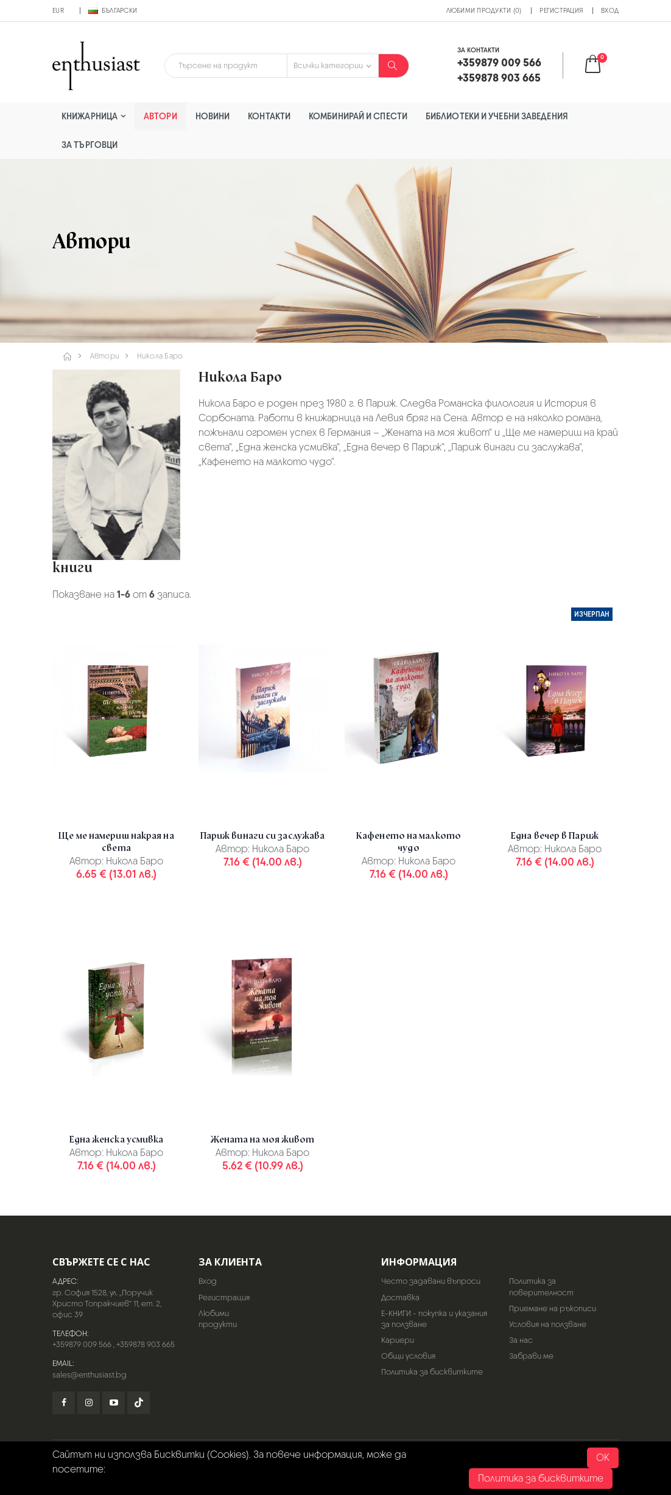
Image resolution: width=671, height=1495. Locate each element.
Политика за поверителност (541, 1286)
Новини (212, 116)
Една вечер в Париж (555, 835)
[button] (601, 65)
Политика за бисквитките (432, 1372)
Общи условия (408, 1356)
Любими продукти (217, 1318)
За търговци (89, 144)
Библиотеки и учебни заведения (497, 116)
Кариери (397, 1340)
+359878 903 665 (145, 1344)
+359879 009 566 (81, 1344)
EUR (58, 10)
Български (112, 10)
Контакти (269, 116)
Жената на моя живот (263, 1139)
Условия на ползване (547, 1324)
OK (603, 1457)
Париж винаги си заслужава (262, 835)
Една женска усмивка (116, 1139)
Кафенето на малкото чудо (408, 842)
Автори (160, 116)
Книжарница (89, 116)
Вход (610, 10)
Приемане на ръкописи (552, 1308)
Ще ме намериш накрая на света (116, 842)
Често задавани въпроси (430, 1281)
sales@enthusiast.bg (89, 1375)
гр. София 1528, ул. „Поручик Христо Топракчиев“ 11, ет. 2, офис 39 (106, 1303)
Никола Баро (160, 356)
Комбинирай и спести (358, 116)
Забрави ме (531, 1356)
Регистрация (561, 10)
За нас (521, 1340)
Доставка (400, 1297)
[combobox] (226, 65)
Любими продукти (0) (484, 10)
